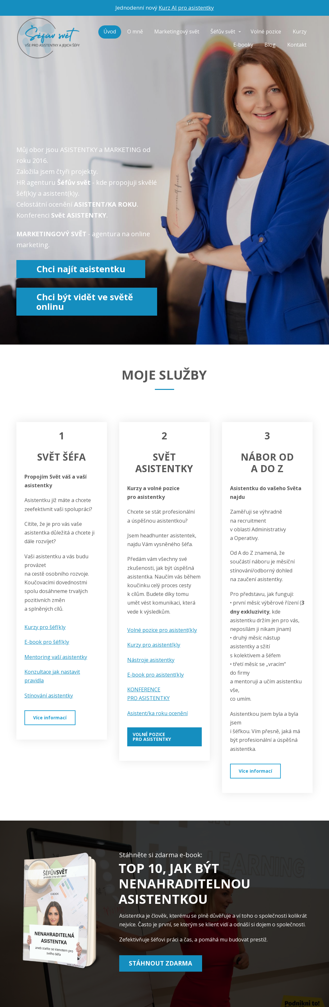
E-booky (243, 44)
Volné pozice (266, 31)
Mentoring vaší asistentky (55, 657)
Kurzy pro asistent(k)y (153, 644)
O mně (135, 31)
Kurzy (300, 31)
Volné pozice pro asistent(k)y (162, 630)
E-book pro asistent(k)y (155, 674)
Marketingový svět (176, 31)
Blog (270, 44)
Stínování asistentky (48, 695)
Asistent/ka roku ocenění (157, 713)
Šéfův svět (222, 31)
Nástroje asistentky (150, 659)
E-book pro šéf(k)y (46, 641)
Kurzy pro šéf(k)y (45, 627)
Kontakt (297, 44)
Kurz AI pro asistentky (186, 7)
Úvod (109, 31)
